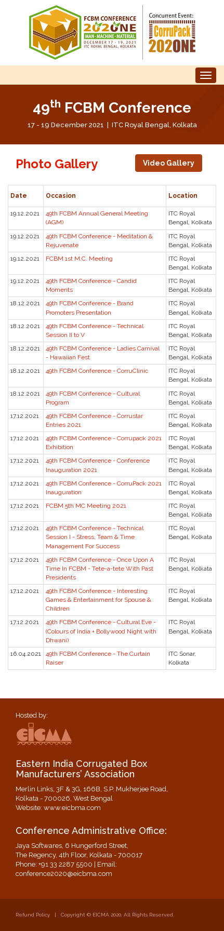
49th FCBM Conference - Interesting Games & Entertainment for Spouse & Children (98, 599)
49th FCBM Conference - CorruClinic (97, 370)
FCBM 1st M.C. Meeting (79, 258)
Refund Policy (33, 914)
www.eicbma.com (72, 808)
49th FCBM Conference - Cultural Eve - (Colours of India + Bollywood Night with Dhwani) (101, 630)
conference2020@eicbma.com (64, 874)
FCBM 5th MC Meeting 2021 (86, 505)
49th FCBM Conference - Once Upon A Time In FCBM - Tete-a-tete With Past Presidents (100, 568)
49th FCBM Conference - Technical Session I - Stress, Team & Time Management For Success (94, 536)
